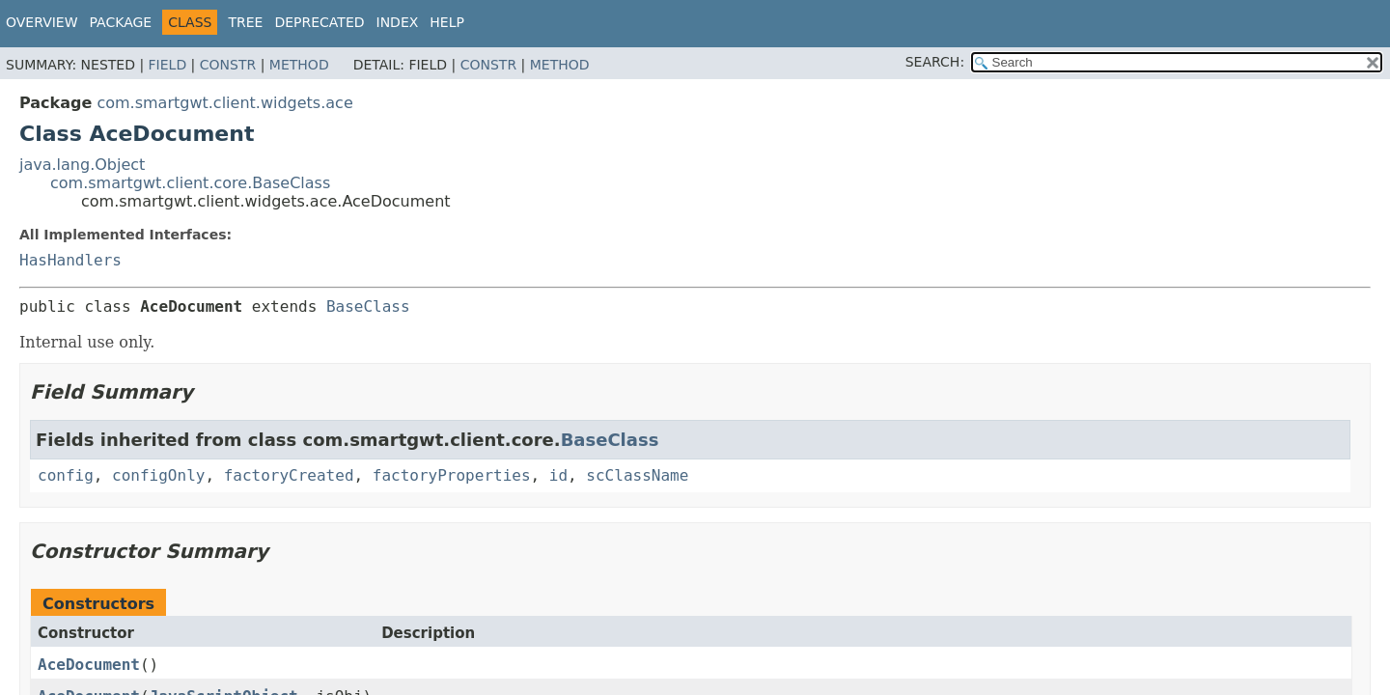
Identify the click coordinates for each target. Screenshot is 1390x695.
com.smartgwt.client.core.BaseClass (190, 183)
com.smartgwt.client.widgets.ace (224, 103)
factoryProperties (452, 475)
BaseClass (368, 306)
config (66, 475)
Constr (228, 64)
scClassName (637, 475)
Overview (42, 22)
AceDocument (89, 664)
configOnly (158, 475)
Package (121, 22)
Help (447, 22)
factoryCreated (289, 475)
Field (168, 64)
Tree (245, 22)
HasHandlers (70, 260)
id (558, 475)
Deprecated (319, 22)
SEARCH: (934, 62)
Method (299, 64)
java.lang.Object (82, 164)
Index (397, 22)
